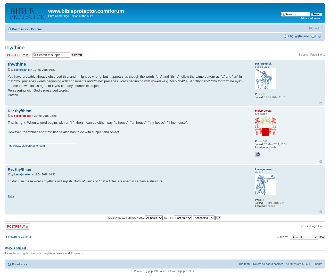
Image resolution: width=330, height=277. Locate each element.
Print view (311, 28)
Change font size (318, 28)
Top (320, 103)
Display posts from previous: (135, 217)
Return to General (19, 236)
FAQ (290, 36)
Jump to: (282, 236)
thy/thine (15, 47)
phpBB (152, 271)
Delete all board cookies (268, 263)
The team (244, 263)
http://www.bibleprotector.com (26, 145)
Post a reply (17, 55)
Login (318, 36)
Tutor (11, 196)
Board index (20, 29)
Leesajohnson (22, 174)
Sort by (178, 217)
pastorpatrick (22, 69)
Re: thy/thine (19, 111)
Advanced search (311, 18)
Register (304, 36)
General (36, 29)
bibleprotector (22, 115)
